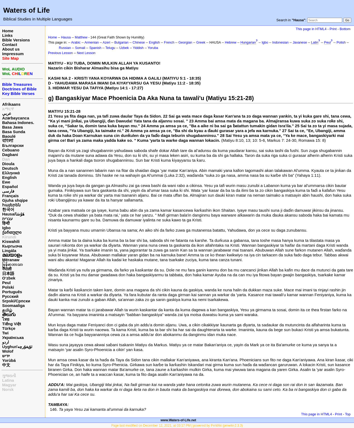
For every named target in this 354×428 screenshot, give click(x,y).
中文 (6, 365)
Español (10, 186)
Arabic (76, 42)
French (169, 42)
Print (333, 29)
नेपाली (7, 269)
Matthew (81, 37)
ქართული (11, 232)
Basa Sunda (13, 131)
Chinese (139, 42)
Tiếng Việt (11, 323)
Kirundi (9, 237)
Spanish (95, 48)
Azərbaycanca (15, 118)
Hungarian (248, 42)
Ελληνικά (11, 173)
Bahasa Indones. (18, 122)
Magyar (9, 385)
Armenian (92, 42)
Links (7, 35)
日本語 (8, 273)
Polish (341, 42)
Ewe (6, 182)
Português (12, 291)
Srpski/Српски (16, 301)
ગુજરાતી (9, 375)
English (9, 177)
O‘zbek (8, 278)
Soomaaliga (13, 305)
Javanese (300, 42)
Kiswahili (11, 241)
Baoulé (9, 136)
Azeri (106, 42)
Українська (13, 337)
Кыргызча (12, 246)
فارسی (8, 191)
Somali (80, 48)
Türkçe (8, 328)
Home (7, 31)
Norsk (8, 389)
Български (13, 145)
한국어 (8, 209)
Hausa (66, 37)
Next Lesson (86, 53)
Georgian (185, 42)
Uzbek (124, 48)
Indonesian (280, 42)
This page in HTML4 (311, 29)
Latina (8, 380)
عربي (6, 113)
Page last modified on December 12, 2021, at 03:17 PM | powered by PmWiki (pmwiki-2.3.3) (177, 425)
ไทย (5, 319)
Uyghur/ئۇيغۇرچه (17, 346)
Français (10, 195)
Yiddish (138, 48)
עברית (7, 218)
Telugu (110, 48)
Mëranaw (10, 259)
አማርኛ (8, 109)
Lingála (9, 250)
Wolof (7, 351)
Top (348, 414)
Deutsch (10, 168)
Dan (6, 159)
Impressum (13, 53)
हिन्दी (6, 223)
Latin (314, 42)
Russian (65, 48)
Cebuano (10, 150)
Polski (8, 287)
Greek (200, 42)
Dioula (8, 163)
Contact (9, 44)
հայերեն (11, 205)
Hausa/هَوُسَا (13, 214)
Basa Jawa (12, 127)
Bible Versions (16, 40)
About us (11, 49)
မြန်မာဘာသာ (12, 264)
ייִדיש (6, 355)
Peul (6, 282)
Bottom (345, 29)
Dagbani (10, 154)
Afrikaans (11, 104)
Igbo (6, 227)
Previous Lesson (60, 53)
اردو (5, 342)
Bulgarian (121, 42)
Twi (5, 333)
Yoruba (153, 48)
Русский (10, 296)
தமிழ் (7, 310)
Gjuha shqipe (15, 200)
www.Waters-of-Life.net (178, 420)
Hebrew (230, 42)
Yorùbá (9, 360)
